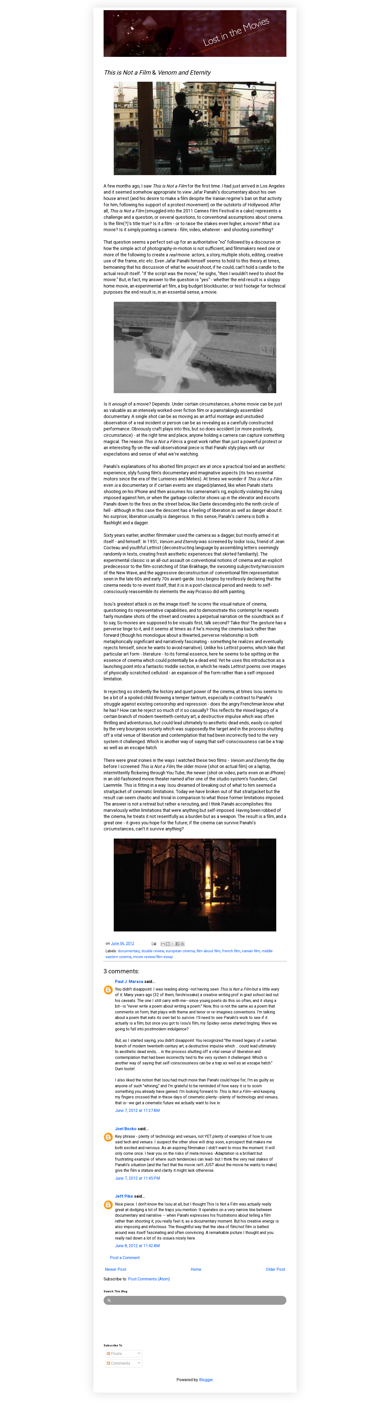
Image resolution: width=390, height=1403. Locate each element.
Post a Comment (125, 1257)
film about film (208, 951)
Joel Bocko (126, 1128)
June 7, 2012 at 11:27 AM (137, 1110)
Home (196, 1269)
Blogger (206, 1379)
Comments (118, 1363)
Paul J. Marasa (129, 981)
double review (152, 951)
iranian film (251, 951)
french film (231, 951)
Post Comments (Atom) (149, 1279)
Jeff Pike (124, 1196)
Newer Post (115, 1269)
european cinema (180, 951)
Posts (114, 1353)
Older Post (275, 1269)
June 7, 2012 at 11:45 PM (137, 1178)
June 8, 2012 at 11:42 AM (137, 1245)
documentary (129, 951)
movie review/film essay (153, 957)
